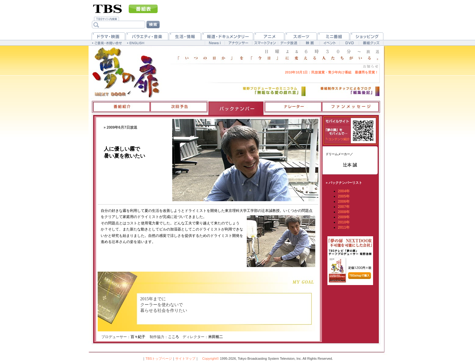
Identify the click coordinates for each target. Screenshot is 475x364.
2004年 (344, 191)
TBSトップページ (158, 358)
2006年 (344, 201)
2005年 (344, 196)
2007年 (344, 207)
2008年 (344, 212)
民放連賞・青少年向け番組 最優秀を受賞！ (331, 72)
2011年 (344, 227)
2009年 (344, 217)
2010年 (344, 222)
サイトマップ (185, 358)
